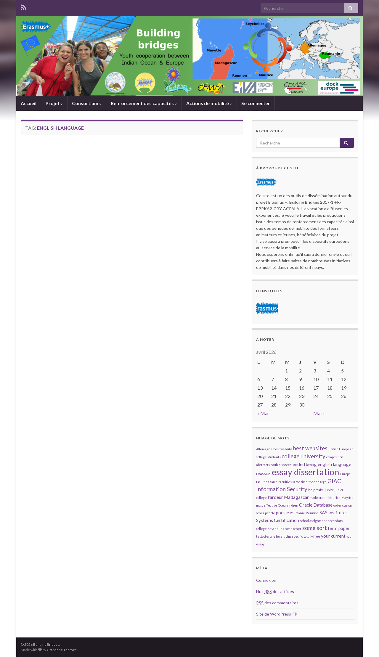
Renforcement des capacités (144, 103)
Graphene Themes (62, 650)
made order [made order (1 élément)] (318, 497)
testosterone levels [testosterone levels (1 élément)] (270, 536)
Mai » (319, 413)
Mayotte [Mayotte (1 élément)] (347, 497)
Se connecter (255, 103)
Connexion (266, 580)
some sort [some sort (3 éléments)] (314, 528)
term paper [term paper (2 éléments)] (339, 528)
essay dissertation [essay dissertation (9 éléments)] (305, 472)
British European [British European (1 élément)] (341, 449)
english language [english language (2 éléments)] (334, 464)
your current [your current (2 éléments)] (333, 536)
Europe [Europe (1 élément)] (345, 474)
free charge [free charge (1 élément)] (318, 482)
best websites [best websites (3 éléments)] (310, 448)
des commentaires (277, 602)
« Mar (263, 413)
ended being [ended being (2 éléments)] (305, 464)
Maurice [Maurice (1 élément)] (334, 497)
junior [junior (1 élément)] (329, 490)
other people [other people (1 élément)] (265, 513)
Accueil (28, 103)
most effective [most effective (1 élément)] (266, 505)
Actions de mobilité (209, 103)
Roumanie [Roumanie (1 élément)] (297, 513)
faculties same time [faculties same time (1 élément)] (293, 482)
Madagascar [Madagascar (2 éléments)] (296, 497)
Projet (54, 103)
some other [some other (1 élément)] (293, 529)
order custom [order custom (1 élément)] (343, 505)
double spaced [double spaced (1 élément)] (281, 465)
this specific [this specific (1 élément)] (294, 536)
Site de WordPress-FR (276, 613)
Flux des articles (275, 591)
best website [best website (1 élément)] (282, 449)
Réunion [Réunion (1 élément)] (312, 513)
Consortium (87, 103)
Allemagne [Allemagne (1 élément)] (264, 449)
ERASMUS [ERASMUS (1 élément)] (263, 474)
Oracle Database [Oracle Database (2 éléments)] (316, 504)
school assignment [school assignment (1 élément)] (313, 521)
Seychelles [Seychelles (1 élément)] (276, 529)
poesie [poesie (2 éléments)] (282, 512)
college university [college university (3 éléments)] (303, 456)
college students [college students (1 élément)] (268, 457)
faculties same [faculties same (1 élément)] (267, 482)
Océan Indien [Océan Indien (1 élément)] (288, 505)
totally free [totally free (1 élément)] (312, 536)
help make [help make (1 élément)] (316, 490)
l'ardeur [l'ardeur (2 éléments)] (275, 497)
